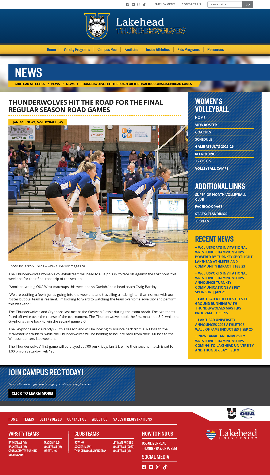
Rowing (79, 442)
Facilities (131, 49)
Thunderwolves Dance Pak (90, 450)
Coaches (203, 132)
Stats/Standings (211, 213)
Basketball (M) (17, 442)
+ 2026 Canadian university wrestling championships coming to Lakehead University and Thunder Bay (224, 343)
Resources (215, 49)
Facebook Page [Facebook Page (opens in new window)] (208, 206)
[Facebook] (127, 4)
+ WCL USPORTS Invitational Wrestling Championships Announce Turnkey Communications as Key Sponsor (221, 283)
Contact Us (191, 4)
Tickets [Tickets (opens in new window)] (202, 221)
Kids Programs (188, 49)
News (55, 84)
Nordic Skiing (16, 455)
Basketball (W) (17, 446)
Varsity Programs (77, 49)
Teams (28, 419)
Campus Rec (107, 49)
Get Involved (51, 419)
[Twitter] (133, 4)
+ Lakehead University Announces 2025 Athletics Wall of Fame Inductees (224, 325)
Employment (164, 4)
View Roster (206, 124)
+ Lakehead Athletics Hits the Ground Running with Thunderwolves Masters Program (222, 306)
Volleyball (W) (50, 122)
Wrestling (50, 450)
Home (51, 49)
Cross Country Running (22, 450)
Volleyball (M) (122, 450)
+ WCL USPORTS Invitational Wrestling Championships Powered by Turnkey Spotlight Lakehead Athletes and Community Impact (224, 257)
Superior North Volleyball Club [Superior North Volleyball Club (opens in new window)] (220, 197)
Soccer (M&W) (82, 446)
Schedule (203, 139)
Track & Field (51, 442)
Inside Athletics (158, 49)
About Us (100, 419)
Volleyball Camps (211, 168)
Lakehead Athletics (30, 84)
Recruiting (205, 154)
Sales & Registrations (132, 419)
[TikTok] (144, 4)
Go (248, 4)
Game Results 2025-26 (214, 146)
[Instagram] (138, 4)
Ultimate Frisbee (123, 442)
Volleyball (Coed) (123, 446)
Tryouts (203, 161)
